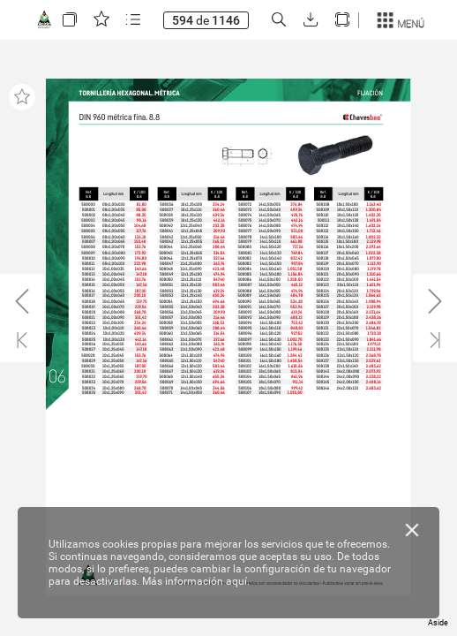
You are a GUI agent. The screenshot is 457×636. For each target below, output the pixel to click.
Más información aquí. (196, 581)
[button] (70, 20)
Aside (438, 622)
